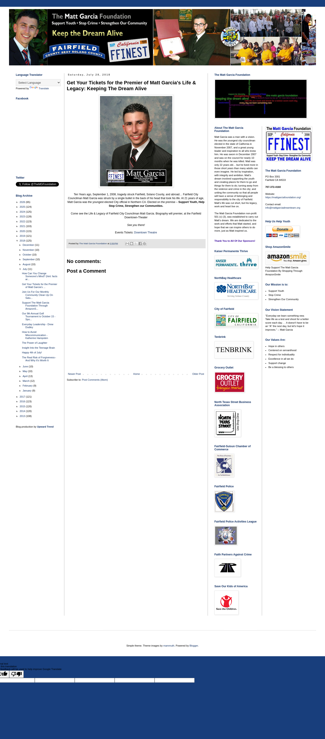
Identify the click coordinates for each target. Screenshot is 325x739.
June (26, 366)
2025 (23, 206)
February (28, 385)
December (29, 245)
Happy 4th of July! (32, 352)
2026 (23, 202)
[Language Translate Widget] (38, 82)
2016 (23, 401)
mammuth (168, 645)
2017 (23, 396)
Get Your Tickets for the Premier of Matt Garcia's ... (39, 285)
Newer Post (74, 374)
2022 (23, 221)
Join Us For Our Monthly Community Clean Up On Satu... (37, 294)
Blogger (194, 645)
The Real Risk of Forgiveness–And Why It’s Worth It (39, 359)
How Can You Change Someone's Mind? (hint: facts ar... (39, 276)
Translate (39, 88)
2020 (23, 231)
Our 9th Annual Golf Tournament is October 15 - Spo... (38, 316)
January (27, 390)
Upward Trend (45, 426)
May (25, 371)
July (25, 269)
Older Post (198, 374)
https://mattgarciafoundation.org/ (283, 197)
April (25, 376)
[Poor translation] (16, 674)
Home (136, 374)
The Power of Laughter (34, 342)
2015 (23, 406)
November (29, 250)
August (27, 264)
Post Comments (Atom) (95, 379)
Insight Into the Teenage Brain (38, 347)
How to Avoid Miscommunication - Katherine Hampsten (35, 335)
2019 (23, 236)
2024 (23, 211)
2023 (23, 216)
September (29, 259)
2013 (23, 416)
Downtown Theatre (145, 232)
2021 (23, 226)
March (26, 381)
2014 (23, 411)
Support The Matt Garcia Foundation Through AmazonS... (35, 305)
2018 (23, 240)
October (27, 254)
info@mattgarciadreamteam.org (282, 207)
